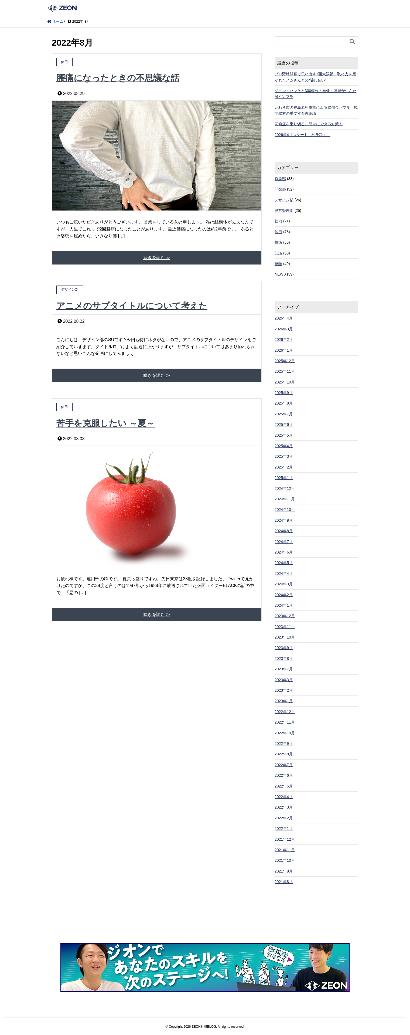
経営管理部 (284, 210)
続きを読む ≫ (156, 257)
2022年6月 (284, 775)
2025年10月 (285, 382)
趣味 (278, 264)
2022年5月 (284, 786)
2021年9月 (284, 871)
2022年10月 (285, 733)
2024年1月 (284, 605)
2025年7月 (284, 414)
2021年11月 (285, 850)
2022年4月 (284, 797)
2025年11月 (285, 371)
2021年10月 (285, 860)
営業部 (280, 179)
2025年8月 (284, 403)
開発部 (280, 189)
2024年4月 (284, 573)
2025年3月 (284, 456)
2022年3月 (284, 807)
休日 (278, 232)
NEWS (280, 274)
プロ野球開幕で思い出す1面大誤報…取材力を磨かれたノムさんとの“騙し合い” (315, 77)
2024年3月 (284, 584)
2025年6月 (284, 424)
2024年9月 (284, 520)
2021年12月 (285, 839)
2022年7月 (284, 765)
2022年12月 (285, 712)
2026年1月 (284, 350)
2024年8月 (284, 531)
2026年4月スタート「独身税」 (302, 135)
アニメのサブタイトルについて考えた (131, 306)
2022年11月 (285, 722)
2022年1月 (284, 828)
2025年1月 (284, 478)
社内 (278, 221)
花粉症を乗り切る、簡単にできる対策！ (309, 124)
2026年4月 (284, 318)
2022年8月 (284, 754)
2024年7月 (284, 541)
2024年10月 (285, 509)
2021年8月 (284, 882)
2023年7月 (284, 669)
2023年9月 (284, 648)
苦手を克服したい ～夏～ (105, 423)
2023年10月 (285, 637)
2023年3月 (284, 680)
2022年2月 (284, 818)
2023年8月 (284, 658)
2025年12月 (285, 361)
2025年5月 (284, 435)
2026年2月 (284, 339)
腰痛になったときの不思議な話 (117, 78)
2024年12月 (285, 488)
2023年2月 (284, 690)
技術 (278, 242)
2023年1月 (284, 701)
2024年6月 (284, 552)
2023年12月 (285, 616)
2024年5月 (284, 563)
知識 (278, 253)
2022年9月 (284, 743)
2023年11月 (285, 627)
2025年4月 (284, 446)
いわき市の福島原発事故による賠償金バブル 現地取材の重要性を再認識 (316, 110)
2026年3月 (284, 329)
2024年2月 (284, 595)
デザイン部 (284, 200)
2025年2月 (284, 467)
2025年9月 (284, 393)
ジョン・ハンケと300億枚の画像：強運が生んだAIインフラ (315, 94)
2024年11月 (285, 499)
